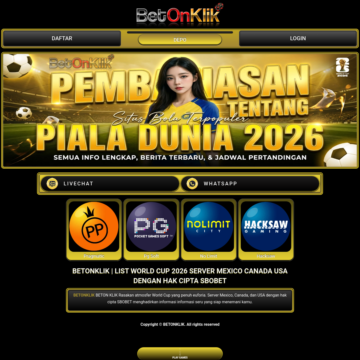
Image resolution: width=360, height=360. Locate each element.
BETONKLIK (83, 295)
